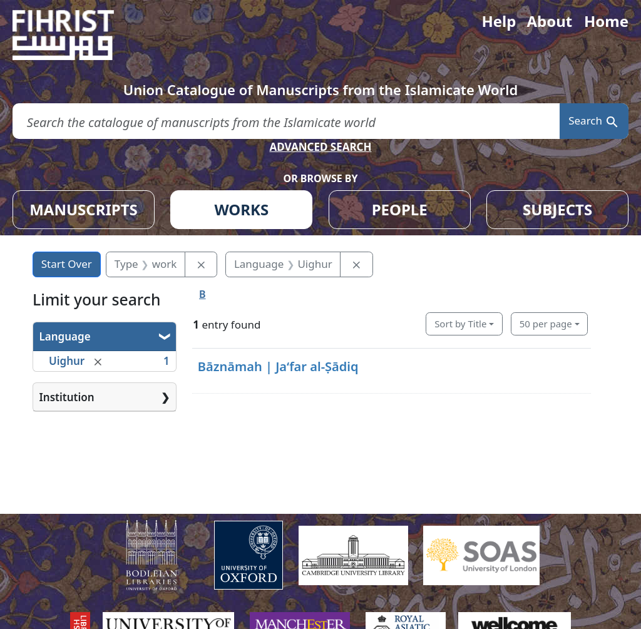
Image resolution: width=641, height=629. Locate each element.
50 (546, 323)
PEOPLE (400, 209)
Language (65, 336)
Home (606, 21)
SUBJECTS (557, 209)
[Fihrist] (75, 35)
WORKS (241, 209)
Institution (67, 397)
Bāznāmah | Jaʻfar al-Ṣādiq (278, 366)
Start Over (66, 264)
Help (498, 21)
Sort (460, 323)
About (549, 21)
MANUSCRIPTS (83, 209)
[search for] (286, 121)
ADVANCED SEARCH (320, 147)
